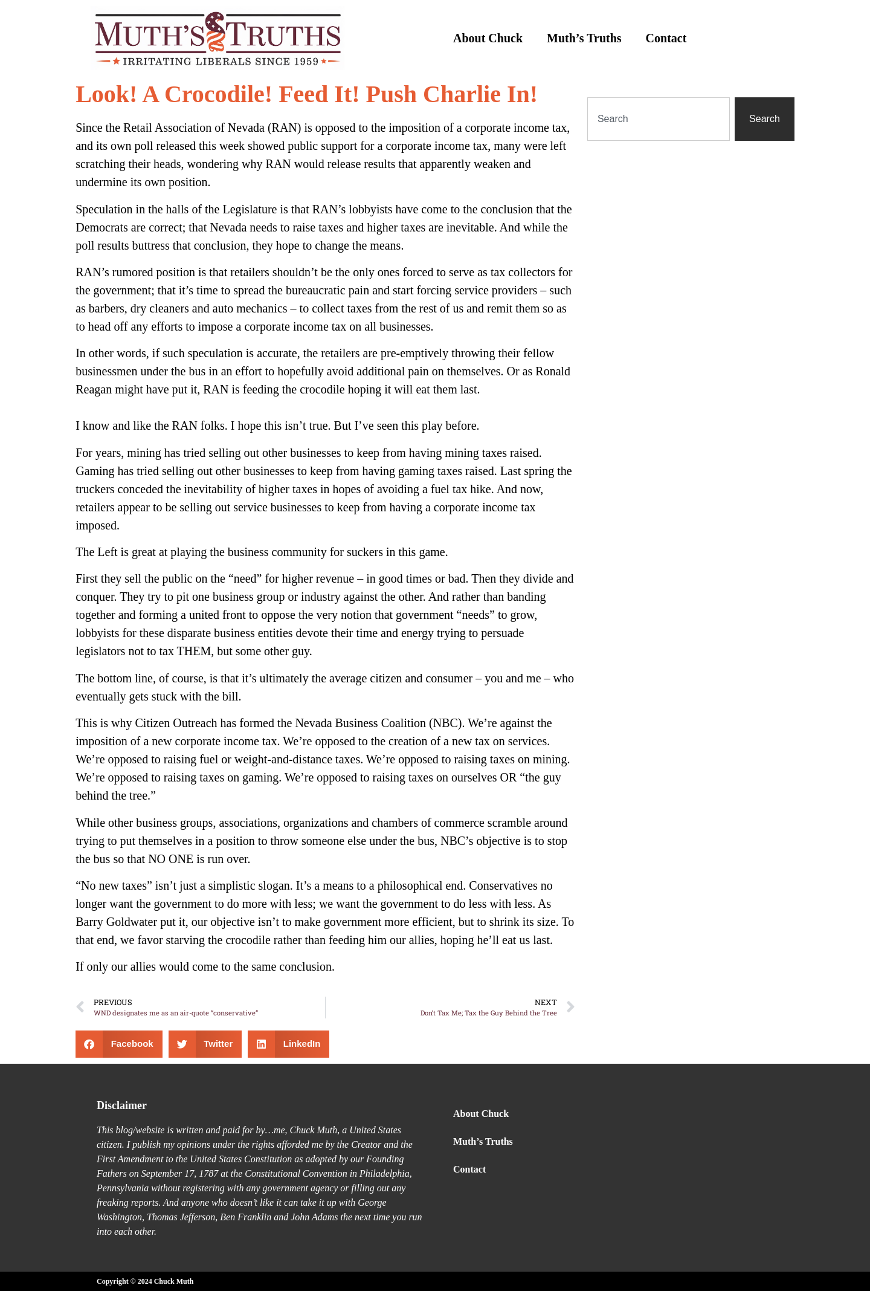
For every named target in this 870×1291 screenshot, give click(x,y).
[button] (119, 1044)
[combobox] (658, 119)
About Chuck (488, 38)
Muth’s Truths (584, 38)
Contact (666, 38)
